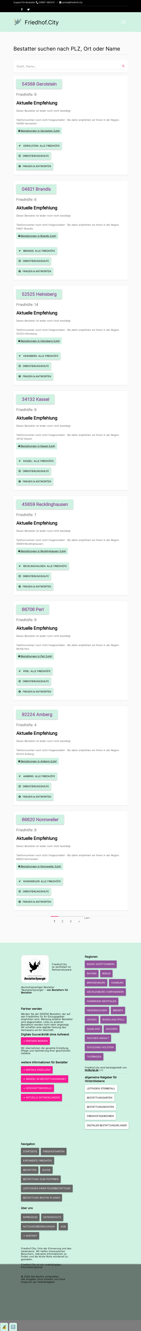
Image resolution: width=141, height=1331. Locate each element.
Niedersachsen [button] (97, 1010)
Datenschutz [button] (52, 1217)
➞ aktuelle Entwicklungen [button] (41, 1097)
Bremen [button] (118, 1010)
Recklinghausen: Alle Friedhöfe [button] (43, 566)
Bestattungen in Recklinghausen (40, 551)
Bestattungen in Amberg (35, 761)
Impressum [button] (30, 1217)
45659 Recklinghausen (45, 504)
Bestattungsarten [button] (99, 1097)
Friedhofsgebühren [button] (100, 1115)
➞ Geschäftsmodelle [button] (37, 1088)
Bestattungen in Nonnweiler (37, 866)
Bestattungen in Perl (33, 656)
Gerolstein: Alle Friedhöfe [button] (39, 145)
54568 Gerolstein (39, 84)
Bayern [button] (91, 973)
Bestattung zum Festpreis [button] (41, 1179)
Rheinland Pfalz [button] (113, 1019)
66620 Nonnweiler (40, 819)
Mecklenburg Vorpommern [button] (105, 991)
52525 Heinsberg (39, 294)
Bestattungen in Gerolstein (37, 130)
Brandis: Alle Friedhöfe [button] (37, 250)
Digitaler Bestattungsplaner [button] (107, 1125)
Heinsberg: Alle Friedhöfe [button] (38, 355)
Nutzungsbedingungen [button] (39, 1226)
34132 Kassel (35, 399)
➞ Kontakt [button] (30, 1235)
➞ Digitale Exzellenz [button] (37, 1069)
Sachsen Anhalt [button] (98, 1038)
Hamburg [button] (117, 982)
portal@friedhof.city (71, 2)
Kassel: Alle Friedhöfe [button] (36, 460)
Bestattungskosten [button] (100, 1106)
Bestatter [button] (29, 1169)
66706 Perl (33, 609)
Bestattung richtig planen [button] (41, 1197)
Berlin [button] (106, 973)
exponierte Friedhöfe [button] (37, 1160)
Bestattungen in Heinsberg (37, 340)
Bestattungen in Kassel (34, 445)
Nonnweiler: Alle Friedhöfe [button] (40, 881)
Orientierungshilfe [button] (34, 155)
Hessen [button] (92, 1019)
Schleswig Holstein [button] (100, 1047)
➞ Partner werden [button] (35, 1040)
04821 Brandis (36, 189)
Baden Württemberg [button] (101, 964)
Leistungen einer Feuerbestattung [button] (47, 1188)
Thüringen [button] (94, 1056)
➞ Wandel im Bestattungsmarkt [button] (44, 1078)
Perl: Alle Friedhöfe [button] (35, 671)
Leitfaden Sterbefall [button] (101, 1088)
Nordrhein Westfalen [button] (101, 1001)
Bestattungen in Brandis (35, 235)
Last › (87, 917)
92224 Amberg (37, 714)
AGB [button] (63, 1226)
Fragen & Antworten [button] (35, 166)
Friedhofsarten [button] (53, 1151)
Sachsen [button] (111, 1028)
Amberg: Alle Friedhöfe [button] (37, 776)
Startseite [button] (30, 1151)
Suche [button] (46, 1169)
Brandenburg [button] (96, 982)
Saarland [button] (93, 1028)
